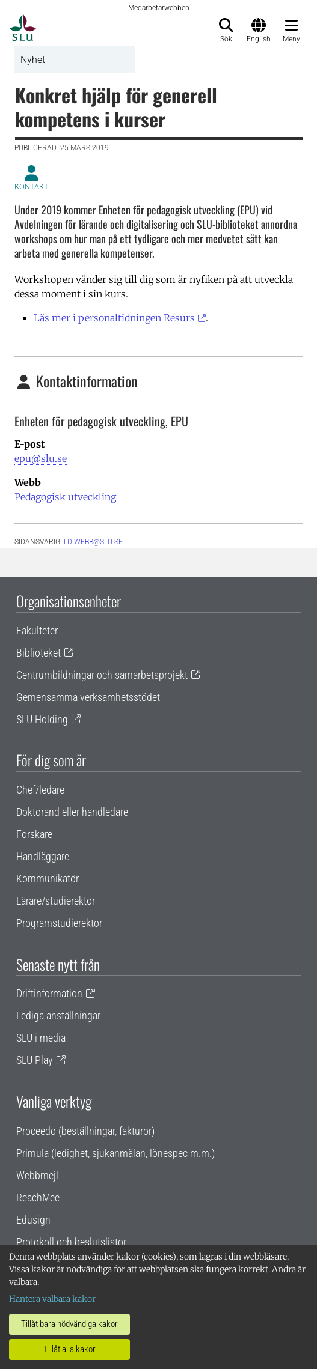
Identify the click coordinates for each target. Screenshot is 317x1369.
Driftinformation (49, 993)
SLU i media (41, 1037)
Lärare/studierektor (55, 900)
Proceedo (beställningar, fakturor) (85, 1131)
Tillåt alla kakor (69, 1349)
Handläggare (42, 856)
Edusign (33, 1219)
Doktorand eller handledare (72, 812)
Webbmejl (37, 1175)
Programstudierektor (59, 923)
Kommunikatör (47, 878)
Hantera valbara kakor (52, 1298)
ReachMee (38, 1197)
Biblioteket (38, 652)
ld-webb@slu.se (93, 542)
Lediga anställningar (58, 1015)
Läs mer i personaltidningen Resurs (114, 318)
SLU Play (34, 1060)
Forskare (34, 834)
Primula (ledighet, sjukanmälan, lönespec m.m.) (115, 1153)
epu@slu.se (40, 458)
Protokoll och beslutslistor (71, 1242)
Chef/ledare (40, 789)
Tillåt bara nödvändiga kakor (69, 1324)
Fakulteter (37, 630)
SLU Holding (42, 719)
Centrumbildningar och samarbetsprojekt (102, 675)
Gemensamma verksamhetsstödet (88, 697)
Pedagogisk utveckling (65, 497)
